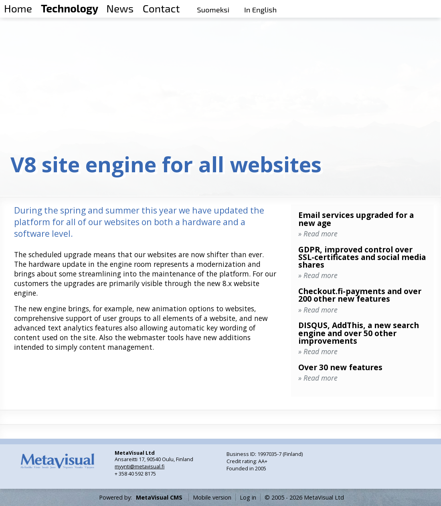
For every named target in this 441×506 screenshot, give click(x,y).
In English (260, 9)
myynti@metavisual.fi (139, 466)
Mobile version (212, 497)
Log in (248, 497)
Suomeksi (213, 9)
